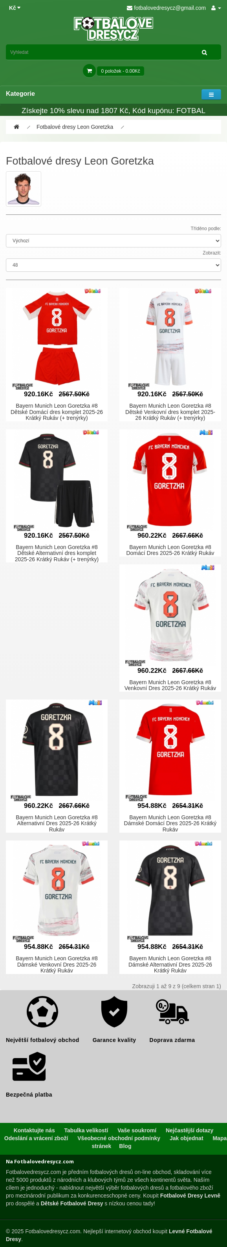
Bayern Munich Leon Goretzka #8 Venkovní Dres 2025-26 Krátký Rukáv (170, 685)
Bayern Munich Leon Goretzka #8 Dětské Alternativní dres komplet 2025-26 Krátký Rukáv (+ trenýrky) (57, 553)
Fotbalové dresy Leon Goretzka (75, 127)
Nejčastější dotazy (189, 1130)
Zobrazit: (212, 253)
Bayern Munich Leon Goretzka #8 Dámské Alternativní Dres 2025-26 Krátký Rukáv (170, 964)
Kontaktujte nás (34, 1130)
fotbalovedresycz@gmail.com (166, 8)
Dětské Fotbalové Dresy (72, 1203)
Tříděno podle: (206, 228)
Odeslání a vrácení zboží (36, 1138)
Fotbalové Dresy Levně (190, 1195)
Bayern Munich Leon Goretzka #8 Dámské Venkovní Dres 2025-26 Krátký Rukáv (57, 964)
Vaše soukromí (136, 1130)
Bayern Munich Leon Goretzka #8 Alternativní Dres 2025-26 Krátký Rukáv (57, 823)
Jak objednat (186, 1138)
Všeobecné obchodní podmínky (118, 1138)
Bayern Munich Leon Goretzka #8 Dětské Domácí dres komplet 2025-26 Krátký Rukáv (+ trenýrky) (57, 412)
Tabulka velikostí (86, 1130)
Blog (125, 1146)
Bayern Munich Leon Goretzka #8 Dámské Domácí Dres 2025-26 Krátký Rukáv (170, 823)
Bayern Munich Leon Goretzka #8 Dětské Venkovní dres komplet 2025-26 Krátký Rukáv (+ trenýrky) (170, 412)
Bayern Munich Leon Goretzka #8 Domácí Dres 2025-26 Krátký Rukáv (170, 550)
